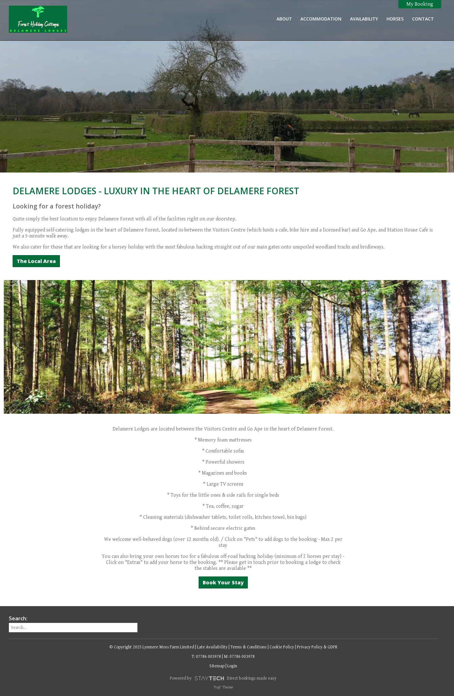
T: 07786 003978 (206, 656)
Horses (395, 19)
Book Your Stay (223, 582)
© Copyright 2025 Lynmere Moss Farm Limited (151, 647)
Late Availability (212, 647)
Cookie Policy (282, 647)
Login (232, 666)
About (284, 19)
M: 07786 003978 (239, 656)
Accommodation (320, 19)
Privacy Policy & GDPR (317, 647)
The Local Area (36, 261)
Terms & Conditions (248, 647)
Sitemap (216, 666)
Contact (423, 19)
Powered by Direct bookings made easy (223, 678)
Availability (364, 19)
